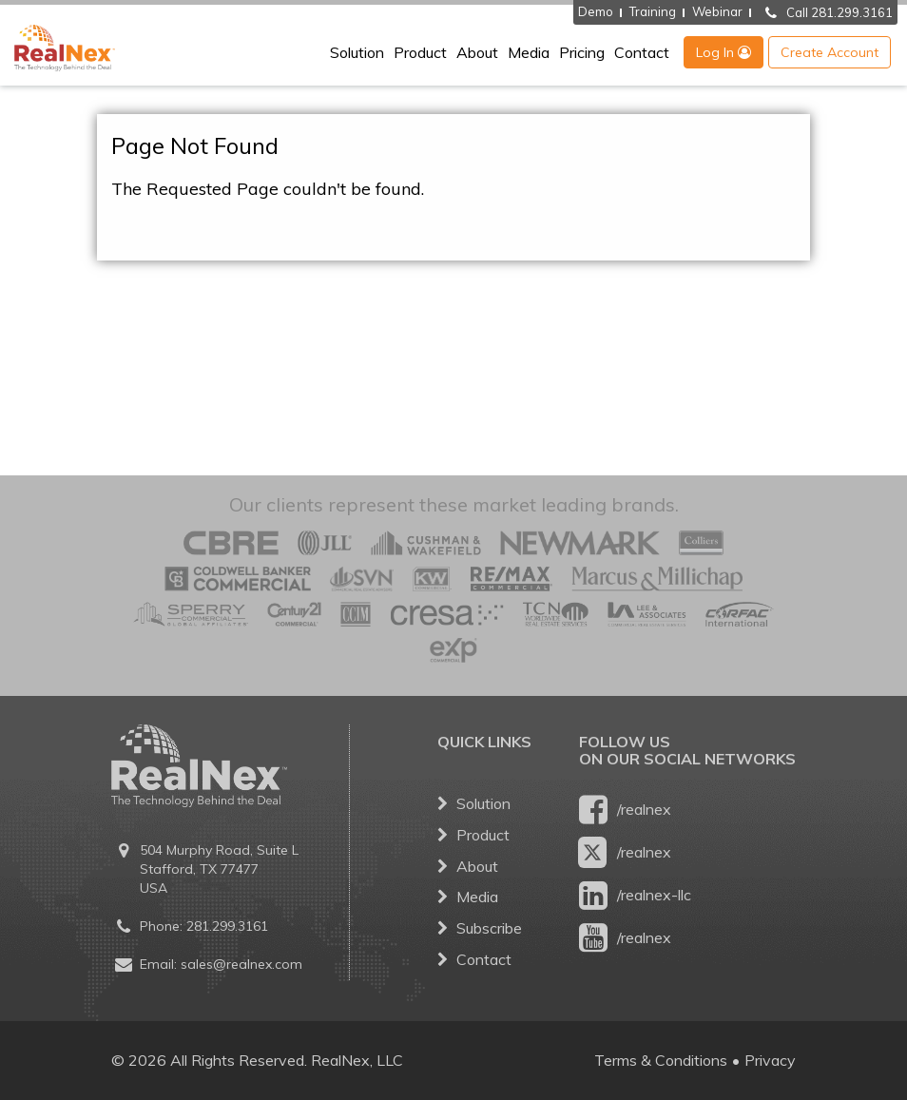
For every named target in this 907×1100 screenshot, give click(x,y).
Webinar (717, 11)
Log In (723, 52)
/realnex (625, 809)
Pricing (582, 52)
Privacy (770, 1060)
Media (529, 52)
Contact (641, 52)
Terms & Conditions (660, 1060)
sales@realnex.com (241, 964)
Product (420, 52)
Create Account (829, 52)
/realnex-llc (635, 895)
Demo (595, 11)
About (477, 52)
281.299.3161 (227, 926)
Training (652, 11)
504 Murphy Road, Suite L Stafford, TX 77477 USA (219, 869)
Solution (357, 52)
